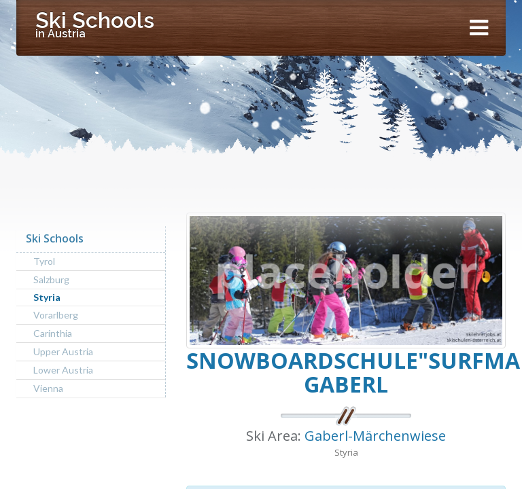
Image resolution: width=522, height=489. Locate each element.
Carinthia (52, 333)
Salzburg (51, 279)
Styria (46, 297)
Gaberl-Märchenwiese (375, 436)
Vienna (48, 388)
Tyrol (44, 261)
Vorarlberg (55, 315)
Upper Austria (63, 351)
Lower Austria (63, 370)
